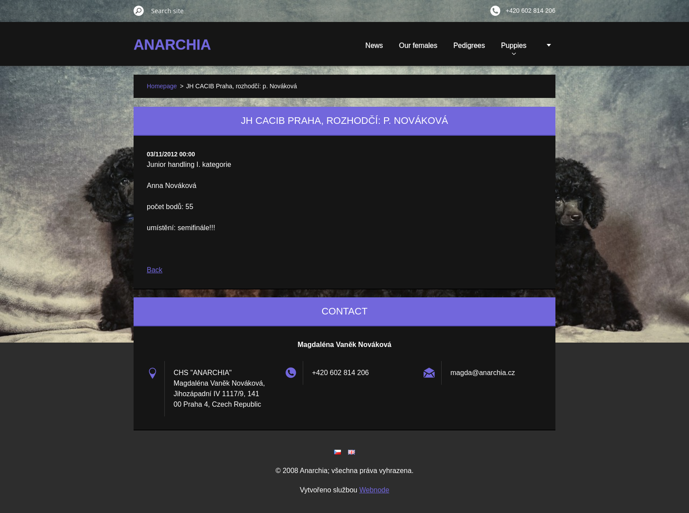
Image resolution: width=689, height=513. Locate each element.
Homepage (162, 86)
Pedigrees (469, 45)
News (374, 45)
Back (155, 270)
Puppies (513, 48)
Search (139, 10)
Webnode (374, 490)
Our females (418, 45)
